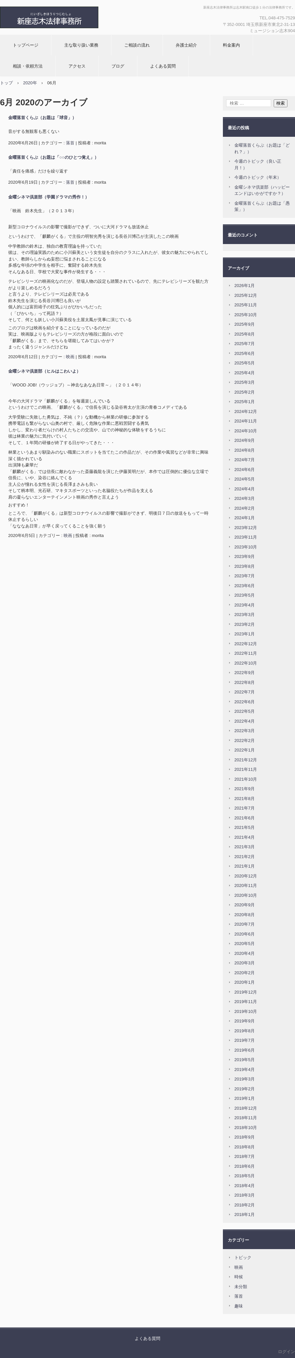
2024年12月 (245, 411)
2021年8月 (244, 798)
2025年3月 (244, 382)
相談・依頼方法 (28, 66)
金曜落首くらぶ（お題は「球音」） (42, 117)
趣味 (238, 1306)
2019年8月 (244, 1030)
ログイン (286, 1351)
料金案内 (231, 45)
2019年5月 (244, 1059)
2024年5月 (244, 479)
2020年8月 (244, 914)
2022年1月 (244, 750)
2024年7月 (244, 459)
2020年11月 (245, 885)
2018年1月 (244, 1214)
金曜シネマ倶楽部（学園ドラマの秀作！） (48, 197)
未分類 (240, 1286)
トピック (242, 1257)
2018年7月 (244, 1156)
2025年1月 (244, 401)
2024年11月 (245, 421)
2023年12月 (245, 527)
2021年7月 (244, 808)
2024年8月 (244, 450)
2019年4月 (244, 1069)
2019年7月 (244, 1040)
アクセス (77, 66)
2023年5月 (244, 595)
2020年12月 (245, 876)
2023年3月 (244, 614)
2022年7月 (244, 691)
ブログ (117, 66)
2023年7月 (244, 575)
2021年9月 (244, 788)
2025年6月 (244, 353)
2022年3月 (244, 730)
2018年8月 (244, 1146)
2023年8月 (244, 566)
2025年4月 (244, 372)
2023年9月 (244, 556)
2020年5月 (244, 943)
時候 (238, 1276)
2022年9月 (244, 672)
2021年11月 (245, 769)
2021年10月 (245, 779)
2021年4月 (244, 837)
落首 (70, 142)
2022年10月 (245, 663)
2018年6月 (244, 1166)
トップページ (25, 45)
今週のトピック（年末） (257, 177)
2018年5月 (244, 1175)
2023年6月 (244, 585)
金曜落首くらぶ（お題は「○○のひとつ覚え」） (53, 157)
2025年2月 (244, 392)
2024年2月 (244, 508)
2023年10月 (245, 547)
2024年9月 (244, 440)
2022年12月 (245, 643)
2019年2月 (244, 1088)
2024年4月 (244, 488)
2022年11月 (245, 653)
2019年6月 (244, 1050)
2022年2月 (244, 740)
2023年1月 (244, 633)
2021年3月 (244, 846)
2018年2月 (244, 1205)
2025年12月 (245, 295)
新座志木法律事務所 (70, 17)
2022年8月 (244, 682)
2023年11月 (245, 537)
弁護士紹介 (186, 45)
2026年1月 (244, 285)
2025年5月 (244, 362)
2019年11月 (245, 1001)
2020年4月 (244, 953)
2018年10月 (245, 1127)
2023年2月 (244, 624)
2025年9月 (244, 324)
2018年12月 (245, 1108)
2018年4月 (244, 1185)
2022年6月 (244, 701)
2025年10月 (245, 314)
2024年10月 (245, 430)
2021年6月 (244, 817)
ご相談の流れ (137, 45)
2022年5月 (244, 711)
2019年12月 (245, 992)
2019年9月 (244, 1021)
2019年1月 (244, 1098)
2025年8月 (244, 334)
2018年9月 (244, 1137)
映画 (70, 356)
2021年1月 (244, 866)
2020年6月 (244, 934)
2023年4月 (244, 605)
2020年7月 (244, 924)
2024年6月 (244, 469)
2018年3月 (244, 1195)
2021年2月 (244, 856)
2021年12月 (245, 759)
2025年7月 (244, 343)
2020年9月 (244, 904)
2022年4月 (244, 721)
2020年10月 (245, 895)
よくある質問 (163, 66)
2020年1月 (244, 982)
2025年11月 (245, 304)
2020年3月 (244, 962)
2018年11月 (245, 1117)
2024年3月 (244, 498)
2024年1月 (244, 517)
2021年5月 (244, 827)
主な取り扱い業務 (81, 45)
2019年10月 (245, 1011)
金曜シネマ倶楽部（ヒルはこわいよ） (44, 371)
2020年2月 (244, 972)
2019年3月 (244, 1079)
